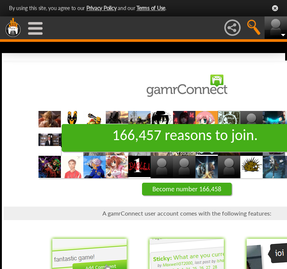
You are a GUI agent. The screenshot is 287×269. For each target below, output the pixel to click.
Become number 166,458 (186, 189)
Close (275, 8)
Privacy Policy (101, 8)
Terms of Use (150, 8)
